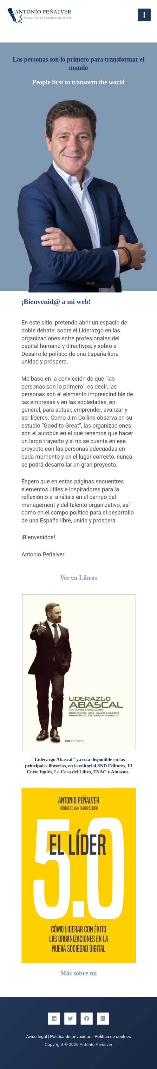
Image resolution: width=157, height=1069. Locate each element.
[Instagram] (103, 1019)
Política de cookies (113, 1036)
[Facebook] (87, 1019)
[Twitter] (70, 1019)
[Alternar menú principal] (144, 15)
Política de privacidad (70, 1036)
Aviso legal (36, 1036)
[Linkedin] (54, 1019)
